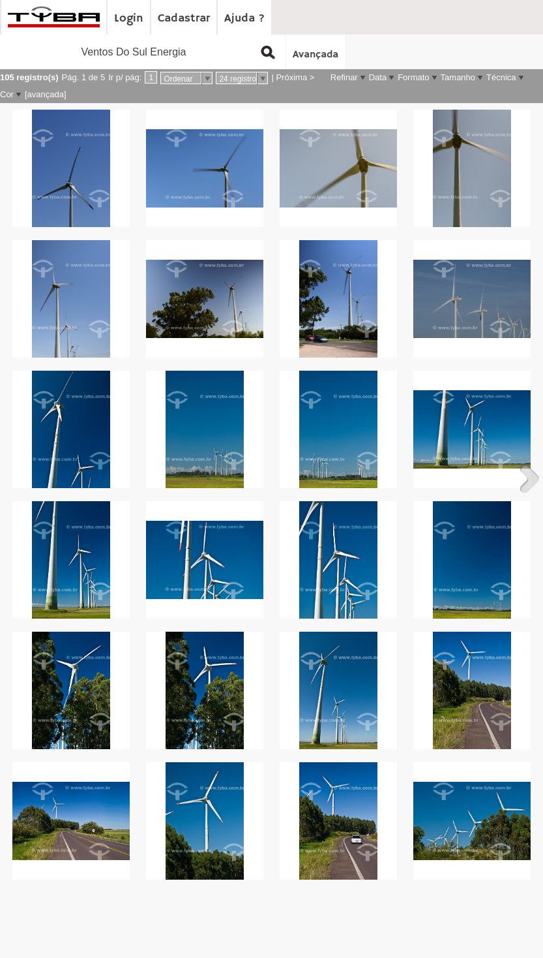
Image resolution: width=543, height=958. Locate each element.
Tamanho (458, 77)
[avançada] (45, 94)
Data (378, 77)
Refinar (344, 77)
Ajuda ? (244, 18)
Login (128, 18)
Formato (413, 77)
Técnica (501, 77)
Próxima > (295, 77)
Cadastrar (184, 18)
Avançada (315, 54)
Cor (7, 94)
